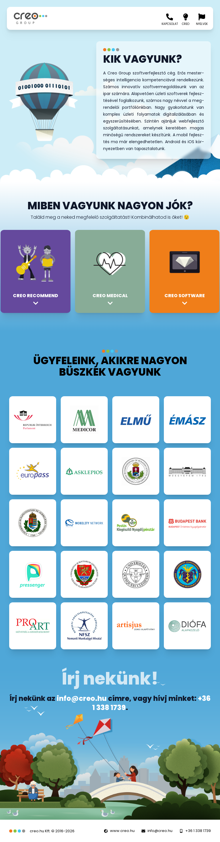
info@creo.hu (82, 698)
